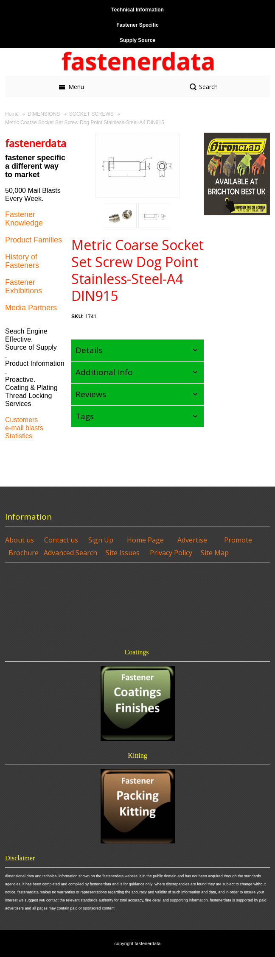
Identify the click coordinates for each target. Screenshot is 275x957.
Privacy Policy (171, 552)
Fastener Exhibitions (23, 286)
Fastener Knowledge (24, 218)
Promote (238, 540)
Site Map (215, 552)
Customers (21, 419)
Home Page (145, 540)
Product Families (33, 240)
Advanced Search (70, 552)
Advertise (192, 540)
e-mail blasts (24, 427)
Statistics (18, 436)
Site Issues (123, 552)
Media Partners (31, 307)
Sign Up (100, 540)
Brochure (23, 552)
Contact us (61, 540)
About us (19, 540)
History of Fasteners (22, 261)
